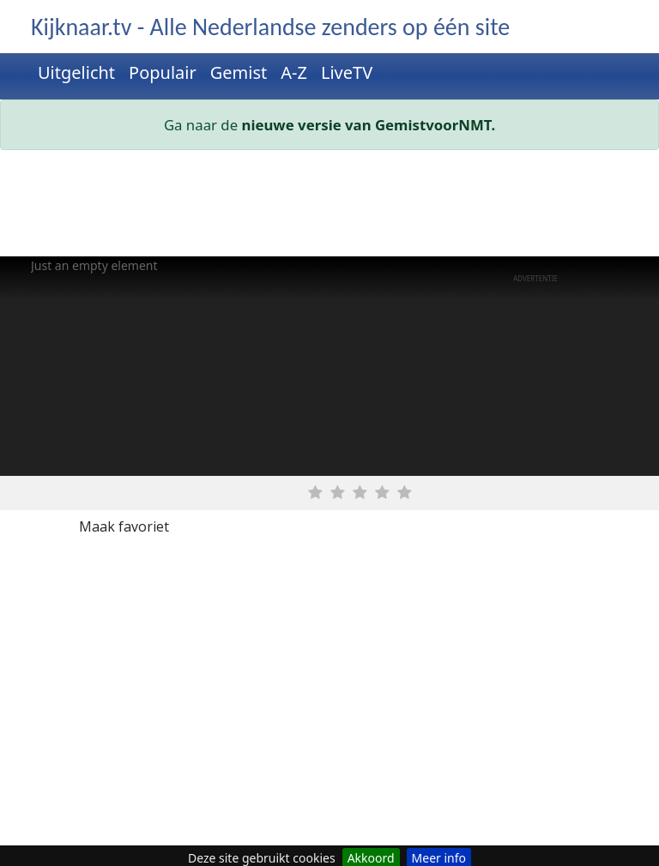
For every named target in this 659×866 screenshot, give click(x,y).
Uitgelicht (76, 72)
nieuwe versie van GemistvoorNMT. (369, 125)
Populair (162, 72)
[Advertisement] (329, 207)
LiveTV (346, 72)
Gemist (239, 72)
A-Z (294, 72)
